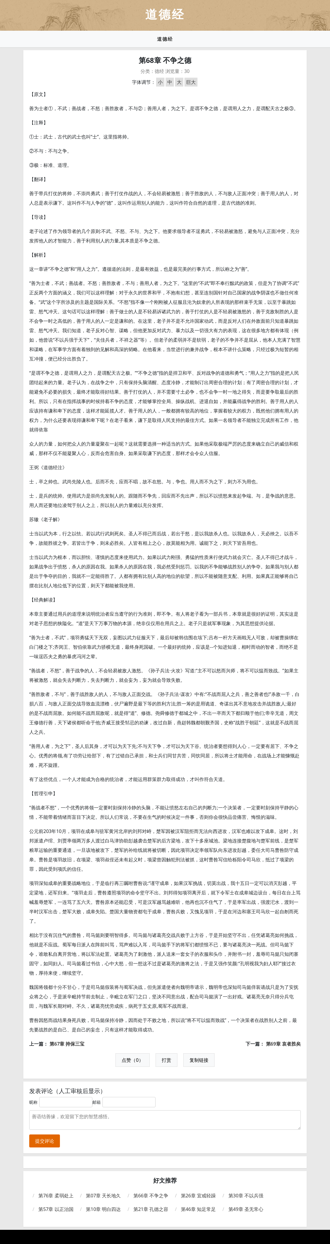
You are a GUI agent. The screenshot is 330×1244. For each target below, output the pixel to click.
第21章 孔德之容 (150, 1209)
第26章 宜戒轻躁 (198, 1195)
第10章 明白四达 (103, 1209)
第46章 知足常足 (198, 1209)
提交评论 (44, 1141)
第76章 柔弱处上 (55, 1195)
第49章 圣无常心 (245, 1209)
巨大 (191, 82)
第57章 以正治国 (55, 1209)
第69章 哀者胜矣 (283, 1044)
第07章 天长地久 (103, 1195)
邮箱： (98, 1102)
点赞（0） (132, 1060)
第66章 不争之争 (150, 1195)
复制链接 (198, 1060)
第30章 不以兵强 (245, 1195)
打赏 (166, 1060)
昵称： (35, 1102)
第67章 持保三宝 (67, 1044)
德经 (159, 71)
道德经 (165, 39)
